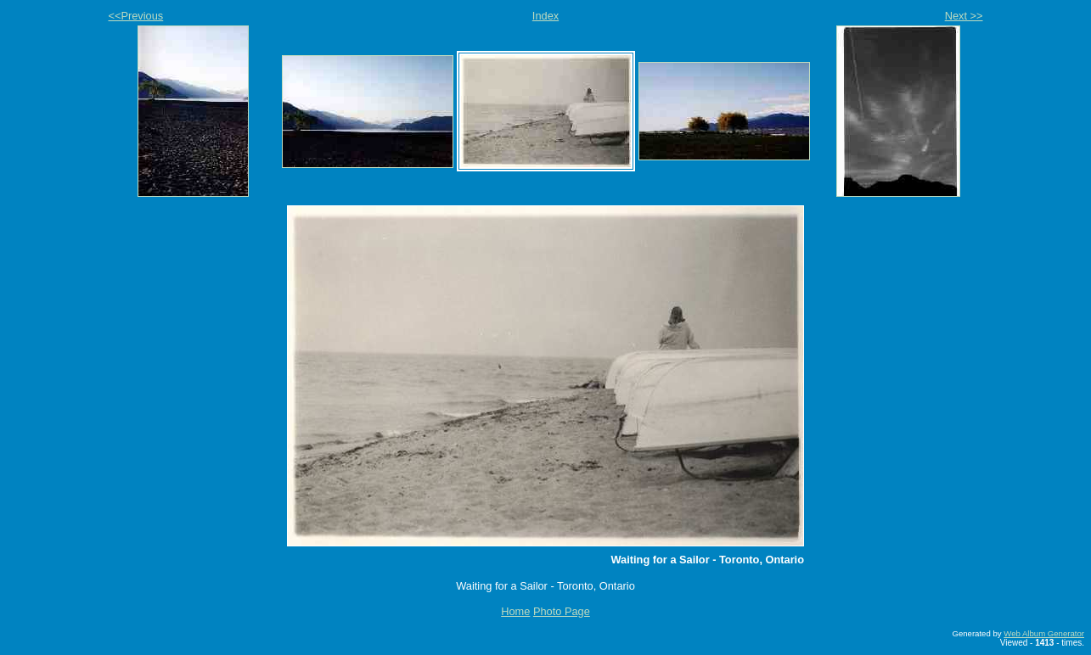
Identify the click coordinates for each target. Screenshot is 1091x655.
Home (515, 611)
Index (545, 15)
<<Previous (136, 15)
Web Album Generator (1044, 633)
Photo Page (561, 611)
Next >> (964, 15)
